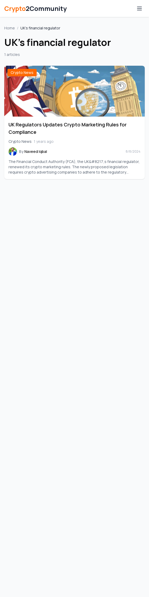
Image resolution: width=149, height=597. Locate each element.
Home (9, 27)
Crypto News (22, 72)
